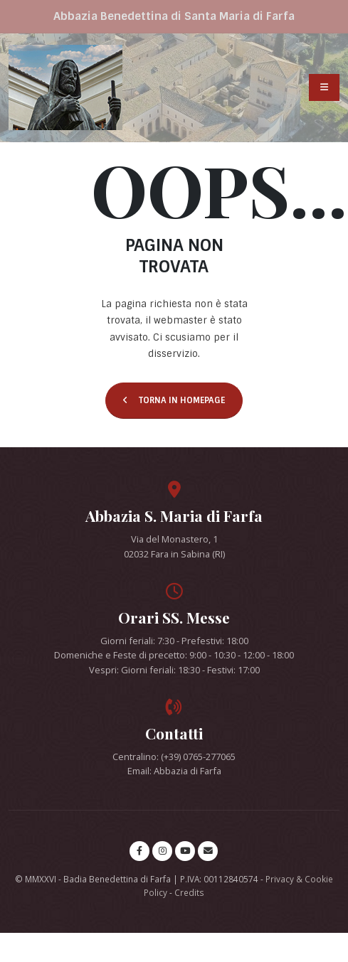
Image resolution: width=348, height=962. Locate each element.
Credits (189, 892)
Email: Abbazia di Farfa (174, 770)
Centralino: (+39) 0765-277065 (174, 756)
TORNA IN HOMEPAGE (174, 400)
